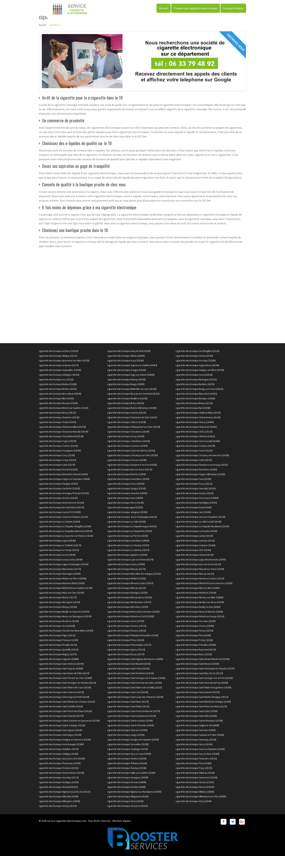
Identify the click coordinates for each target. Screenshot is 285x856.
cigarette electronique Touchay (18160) (126, 768)
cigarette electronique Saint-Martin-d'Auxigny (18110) (202, 697)
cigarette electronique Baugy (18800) (125, 384)
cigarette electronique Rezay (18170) (125, 654)
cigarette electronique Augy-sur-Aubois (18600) (130, 374)
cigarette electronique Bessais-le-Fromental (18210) (133, 393)
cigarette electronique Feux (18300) (193, 479)
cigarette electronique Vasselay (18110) (59, 777)
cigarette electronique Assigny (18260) (126, 370)
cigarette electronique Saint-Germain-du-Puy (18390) (202, 682)
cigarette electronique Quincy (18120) (126, 649)
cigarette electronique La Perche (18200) (127, 535)
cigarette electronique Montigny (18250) (127, 592)
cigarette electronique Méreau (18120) (126, 588)
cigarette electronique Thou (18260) (193, 763)
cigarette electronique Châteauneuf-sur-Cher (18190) (133, 426)
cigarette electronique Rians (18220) (194, 654)
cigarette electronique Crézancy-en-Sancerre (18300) (202, 455)
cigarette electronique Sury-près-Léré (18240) (62, 758)
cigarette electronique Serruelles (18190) (127, 744)
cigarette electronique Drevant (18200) (58, 469)
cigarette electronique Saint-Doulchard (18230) (130, 673)
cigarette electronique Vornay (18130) (58, 806)
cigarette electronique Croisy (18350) (57, 460)
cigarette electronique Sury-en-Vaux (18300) (129, 753)
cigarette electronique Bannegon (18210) (196, 379)
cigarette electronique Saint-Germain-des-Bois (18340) (134, 682)
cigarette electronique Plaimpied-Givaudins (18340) (132, 635)
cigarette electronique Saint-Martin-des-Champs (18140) (67, 701)
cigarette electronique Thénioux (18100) (127, 763)
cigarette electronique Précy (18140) (125, 640)
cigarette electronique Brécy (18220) (125, 403)
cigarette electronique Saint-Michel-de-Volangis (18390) (203, 701)
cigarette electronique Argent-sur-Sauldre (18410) (132, 365)
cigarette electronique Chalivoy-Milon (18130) (198, 412)
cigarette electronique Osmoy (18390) (195, 625)
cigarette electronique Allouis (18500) (125, 355)
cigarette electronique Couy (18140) (57, 455)
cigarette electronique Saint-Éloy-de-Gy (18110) (199, 673)
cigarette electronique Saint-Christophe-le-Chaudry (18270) (205, 668)
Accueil (163, 8)
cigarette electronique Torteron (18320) (59, 768)
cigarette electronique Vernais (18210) (195, 782)
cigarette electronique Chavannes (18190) (128, 431)
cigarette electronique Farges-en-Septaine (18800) (64, 479)
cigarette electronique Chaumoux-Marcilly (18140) (63, 431)
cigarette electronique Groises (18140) (58, 498)
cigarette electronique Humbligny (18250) (196, 502)
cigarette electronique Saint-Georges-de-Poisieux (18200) (136, 678)
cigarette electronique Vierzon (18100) (195, 787)
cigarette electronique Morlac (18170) (58, 597)
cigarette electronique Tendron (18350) (126, 758)
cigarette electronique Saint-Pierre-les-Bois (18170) (201, 706)
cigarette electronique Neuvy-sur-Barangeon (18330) (65, 616)
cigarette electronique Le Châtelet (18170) (60, 545)
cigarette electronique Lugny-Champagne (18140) (63, 564)
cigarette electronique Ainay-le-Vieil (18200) (128, 351)
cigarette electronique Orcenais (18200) (196, 621)
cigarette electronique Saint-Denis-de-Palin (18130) (64, 673)
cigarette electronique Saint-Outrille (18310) (61, 706)
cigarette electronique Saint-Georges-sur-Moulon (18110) (67, 682)
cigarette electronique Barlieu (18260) (58, 384)
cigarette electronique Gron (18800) (125, 498)
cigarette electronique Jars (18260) (193, 512)
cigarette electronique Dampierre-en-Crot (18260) (132, 464)
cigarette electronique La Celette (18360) (59, 521)
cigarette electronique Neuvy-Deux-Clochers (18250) (133, 611)
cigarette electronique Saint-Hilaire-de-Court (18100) (65, 687)
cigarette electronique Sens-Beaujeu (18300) (61, 744)
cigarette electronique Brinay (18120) (194, 403)
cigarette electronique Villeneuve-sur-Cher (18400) (201, 796)
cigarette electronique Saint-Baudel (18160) (129, 663)
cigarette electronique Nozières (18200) (59, 621)
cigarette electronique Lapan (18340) (57, 540)
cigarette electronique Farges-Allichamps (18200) (200, 474)
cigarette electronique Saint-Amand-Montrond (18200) (203, 659)
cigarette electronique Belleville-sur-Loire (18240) (131, 389)
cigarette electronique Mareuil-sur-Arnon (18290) (200, 569)
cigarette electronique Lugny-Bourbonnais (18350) (201, 559)
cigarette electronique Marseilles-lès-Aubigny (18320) (134, 573)
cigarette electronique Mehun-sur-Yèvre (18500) (62, 578)
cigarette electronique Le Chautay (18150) (128, 545)
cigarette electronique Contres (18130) (58, 445)
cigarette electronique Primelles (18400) (196, 644)
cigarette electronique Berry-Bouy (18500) (60, 393)
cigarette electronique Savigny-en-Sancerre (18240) (65, 739)
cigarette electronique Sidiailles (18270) (59, 749)
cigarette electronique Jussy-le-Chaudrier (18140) (200, 516)
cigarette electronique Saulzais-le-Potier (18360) (200, 734)
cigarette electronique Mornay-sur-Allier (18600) (199, 597)
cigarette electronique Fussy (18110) (194, 483)
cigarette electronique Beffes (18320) (58, 389)
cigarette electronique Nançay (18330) (58, 607)
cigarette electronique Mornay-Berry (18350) (129, 597)
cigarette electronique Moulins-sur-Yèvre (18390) (200, 602)
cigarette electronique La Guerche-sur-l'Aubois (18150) (66, 535)
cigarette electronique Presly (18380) (194, 640)
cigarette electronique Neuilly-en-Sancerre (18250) (64, 611)
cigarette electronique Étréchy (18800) (126, 474)
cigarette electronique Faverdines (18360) (128, 479)
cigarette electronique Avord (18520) (194, 374)
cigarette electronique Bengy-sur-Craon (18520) (199, 389)
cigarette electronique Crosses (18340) (126, 460)
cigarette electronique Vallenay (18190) (195, 772)
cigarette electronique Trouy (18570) (194, 768)
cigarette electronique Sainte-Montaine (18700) (199, 720)
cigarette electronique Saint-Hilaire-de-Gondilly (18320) (134, 687)
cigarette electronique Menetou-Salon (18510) (130, 583)
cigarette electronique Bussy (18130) (57, 412)
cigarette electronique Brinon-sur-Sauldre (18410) (63, 408)
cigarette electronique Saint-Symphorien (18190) (131, 715)
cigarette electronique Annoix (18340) (194, 355)
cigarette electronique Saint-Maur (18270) (128, 701)
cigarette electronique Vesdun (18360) (126, 787)
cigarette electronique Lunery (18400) (126, 564)
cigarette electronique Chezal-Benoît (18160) (61, 436)
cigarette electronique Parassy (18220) (126, 630)
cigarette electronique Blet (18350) (56, 398)
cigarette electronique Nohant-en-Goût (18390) (130, 616)
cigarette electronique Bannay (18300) (126, 379)
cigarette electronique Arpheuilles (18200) (60, 370)
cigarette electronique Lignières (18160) (127, 554)
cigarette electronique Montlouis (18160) (196, 592)
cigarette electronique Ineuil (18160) (194, 507)
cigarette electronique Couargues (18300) (60, 450)
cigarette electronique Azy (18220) (56, 379)
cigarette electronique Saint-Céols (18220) (128, 668)
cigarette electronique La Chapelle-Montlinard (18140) (202, 526)
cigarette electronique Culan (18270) (57, 464)
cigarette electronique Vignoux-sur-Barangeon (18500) (134, 791)
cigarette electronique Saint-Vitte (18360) (196, 715)
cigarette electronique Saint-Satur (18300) (196, 711)
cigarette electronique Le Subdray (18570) (128, 550)
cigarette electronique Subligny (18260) (58, 753)
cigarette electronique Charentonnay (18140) (198, 417)
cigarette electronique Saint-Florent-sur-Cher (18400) (65, 678)
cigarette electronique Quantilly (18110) (58, 649)
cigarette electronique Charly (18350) (57, 422)
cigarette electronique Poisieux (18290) (58, 640)
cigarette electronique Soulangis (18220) (127, 749)
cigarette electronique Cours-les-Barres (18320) (131, 450)
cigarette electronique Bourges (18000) (195, 398)
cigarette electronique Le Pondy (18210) (59, 550)
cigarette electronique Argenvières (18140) (197, 365)
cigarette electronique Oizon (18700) (125, 621)
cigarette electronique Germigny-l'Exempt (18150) (64, 493)
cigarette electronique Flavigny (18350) (58, 483)
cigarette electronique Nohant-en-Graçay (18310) (200, 616)
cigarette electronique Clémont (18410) (195, 436)
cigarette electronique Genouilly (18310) (196, 488)
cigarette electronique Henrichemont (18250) (61, 502)
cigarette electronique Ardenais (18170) (59, 365)
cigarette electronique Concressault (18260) (198, 441)
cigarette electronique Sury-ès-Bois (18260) (197, 753)
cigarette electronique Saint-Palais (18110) (128, 706)
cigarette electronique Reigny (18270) (58, 654)
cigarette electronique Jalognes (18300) (127, 512)
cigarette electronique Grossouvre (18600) (197, 498)
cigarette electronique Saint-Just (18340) (127, 692)
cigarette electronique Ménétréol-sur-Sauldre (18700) (65, 588)
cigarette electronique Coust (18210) (194, 450)
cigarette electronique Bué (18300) (193, 408)
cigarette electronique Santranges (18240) (60, 734)
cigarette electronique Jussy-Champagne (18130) (132, 516)
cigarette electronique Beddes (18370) (195, 384)
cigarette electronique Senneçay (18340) (196, 739)
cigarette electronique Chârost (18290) (126, 422)
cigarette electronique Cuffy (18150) (194, 460)
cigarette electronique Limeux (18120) (194, 554)
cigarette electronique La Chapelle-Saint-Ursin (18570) (65, 531)
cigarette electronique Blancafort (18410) (196, 393)
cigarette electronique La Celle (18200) (126, 521)
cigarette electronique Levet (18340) (57, 554)
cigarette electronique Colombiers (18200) (128, 441)
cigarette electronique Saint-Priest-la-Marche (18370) (133, 711)
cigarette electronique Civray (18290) (125, 436)
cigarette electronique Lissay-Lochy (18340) (61, 559)
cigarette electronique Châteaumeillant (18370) (62, 426)
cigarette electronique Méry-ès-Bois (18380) (198, 588)
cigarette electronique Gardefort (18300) (59, 488)
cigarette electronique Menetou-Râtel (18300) (62, 583)
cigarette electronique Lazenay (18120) (195, 540)
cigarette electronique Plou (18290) (193, 635)
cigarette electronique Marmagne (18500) (60, 573)
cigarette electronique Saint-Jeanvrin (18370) (61, 692)
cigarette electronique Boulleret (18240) (127, 398)
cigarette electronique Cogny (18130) (57, 441)
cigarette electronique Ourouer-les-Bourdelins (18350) (66, 630)
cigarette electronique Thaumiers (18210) (196, 758)
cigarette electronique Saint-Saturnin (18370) (61, 715)
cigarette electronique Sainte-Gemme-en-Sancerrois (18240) (69, 720)
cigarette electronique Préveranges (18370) (129, 644)
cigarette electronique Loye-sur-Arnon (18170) (130, 559)
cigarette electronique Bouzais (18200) (58, 403)
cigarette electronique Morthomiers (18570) (129, 602)
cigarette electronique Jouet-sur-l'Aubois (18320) (63, 516)
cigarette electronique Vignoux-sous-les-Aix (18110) (64, 791)
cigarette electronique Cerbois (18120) (126, 412)
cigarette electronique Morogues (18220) (59, 602)
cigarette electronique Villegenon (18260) (127, 796)
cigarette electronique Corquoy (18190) (195, 445)
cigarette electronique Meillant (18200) (126, 578)
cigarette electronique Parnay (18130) (194, 630)
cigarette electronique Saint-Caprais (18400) (61, 668)
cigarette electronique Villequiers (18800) (59, 801)
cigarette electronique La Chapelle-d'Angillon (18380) (65, 526)
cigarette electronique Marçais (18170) (126, 569)
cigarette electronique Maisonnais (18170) (60, 569)
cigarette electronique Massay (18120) (195, 573)
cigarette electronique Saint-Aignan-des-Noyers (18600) (135, 659)
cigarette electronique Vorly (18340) (193, 801)
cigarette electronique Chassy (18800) (195, 422)
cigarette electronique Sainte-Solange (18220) (62, 725)
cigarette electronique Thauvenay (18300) (60, 763)
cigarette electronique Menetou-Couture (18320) (200, 578)
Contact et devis (233, 8)
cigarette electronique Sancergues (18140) (60, 730)
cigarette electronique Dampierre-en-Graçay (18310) (202, 464)
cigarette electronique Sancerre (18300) (127, 730)
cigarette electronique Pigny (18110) (57, 635)
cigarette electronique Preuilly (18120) (58, 644)
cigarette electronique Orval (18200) (57, 625)
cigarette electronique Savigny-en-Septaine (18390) (133, 739)
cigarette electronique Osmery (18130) (126, 625)
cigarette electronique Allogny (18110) (58, 355)
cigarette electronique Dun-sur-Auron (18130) (129, 469)
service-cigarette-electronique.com (66, 820)
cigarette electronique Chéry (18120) (194, 431)
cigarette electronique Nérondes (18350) (127, 607)
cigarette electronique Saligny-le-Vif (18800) (197, 725)
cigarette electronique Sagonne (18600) (59, 659)
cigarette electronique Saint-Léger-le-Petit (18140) (64, 697)
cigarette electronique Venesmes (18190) (196, 777)
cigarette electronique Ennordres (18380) (196, 469)
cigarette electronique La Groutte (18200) (196, 531)
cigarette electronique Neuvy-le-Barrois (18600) (199, 611)
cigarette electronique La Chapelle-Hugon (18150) (131, 526)
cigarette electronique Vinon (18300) (125, 801)
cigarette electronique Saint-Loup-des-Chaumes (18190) (135, 697)
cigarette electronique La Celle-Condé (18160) (198, 521)
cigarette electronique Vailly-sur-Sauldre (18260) (131, 772)
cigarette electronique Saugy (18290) (125, 734)
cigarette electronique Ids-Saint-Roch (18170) (61, 507)
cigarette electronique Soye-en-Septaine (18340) (200, 749)
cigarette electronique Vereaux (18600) (126, 782)
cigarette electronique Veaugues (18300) (127, 777)
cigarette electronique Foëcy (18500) (125, 483)
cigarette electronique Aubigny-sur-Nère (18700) (200, 370)
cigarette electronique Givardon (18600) (127, 493)
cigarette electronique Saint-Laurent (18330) (198, 692)
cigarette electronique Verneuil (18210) (58, 787)
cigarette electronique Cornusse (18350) (127, 445)
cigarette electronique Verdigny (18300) (59, 782)
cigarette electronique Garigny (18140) (126, 488)
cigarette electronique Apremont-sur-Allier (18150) (64, 360)
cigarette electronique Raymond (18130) (196, 649)
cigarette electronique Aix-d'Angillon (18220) (197, 351)
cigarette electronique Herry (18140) (125, 502)
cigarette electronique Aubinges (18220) (59, 374)
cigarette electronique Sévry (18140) (194, 744)
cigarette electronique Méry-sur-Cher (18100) (61, 592)
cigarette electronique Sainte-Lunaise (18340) (130, 720)
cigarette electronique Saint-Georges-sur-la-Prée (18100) (204, 678)
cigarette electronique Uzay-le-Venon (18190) (61, 772)
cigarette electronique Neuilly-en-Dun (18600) (198, 607)
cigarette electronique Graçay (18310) (194, 493)
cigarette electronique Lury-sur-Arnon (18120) (198, 564)
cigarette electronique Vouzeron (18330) (127, 806)
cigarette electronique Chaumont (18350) (196, 426)
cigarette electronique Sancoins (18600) (196, 730)
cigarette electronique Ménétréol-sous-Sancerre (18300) (204, 583)
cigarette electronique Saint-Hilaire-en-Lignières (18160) (203, 687)
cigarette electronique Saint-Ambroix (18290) (61, 663)
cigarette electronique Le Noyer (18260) (195, 545)
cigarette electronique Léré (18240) (193, 550)
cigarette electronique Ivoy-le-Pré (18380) (60, 512)
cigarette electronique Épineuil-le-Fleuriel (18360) (63, 474)
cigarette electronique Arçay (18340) (125, 360)
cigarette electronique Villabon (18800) (195, 791)
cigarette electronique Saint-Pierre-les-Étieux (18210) (65, 711)
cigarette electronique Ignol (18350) (125, 507)
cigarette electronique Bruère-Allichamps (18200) (131, 408)
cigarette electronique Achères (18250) (58, 351)
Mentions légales (122, 820)
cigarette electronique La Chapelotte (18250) (129, 531)
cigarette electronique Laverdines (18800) (128, 540)
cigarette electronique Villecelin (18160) (58, 796)
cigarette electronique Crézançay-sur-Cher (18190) (132, 455)
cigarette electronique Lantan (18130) (194, 535)
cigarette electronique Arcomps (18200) (196, 360)
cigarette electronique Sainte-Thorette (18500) (130, 725)
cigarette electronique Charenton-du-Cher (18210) (132, 417)
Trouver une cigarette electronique (195, 8)
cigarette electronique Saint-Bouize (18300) (197, 663)
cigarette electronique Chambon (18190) (59, 417)
